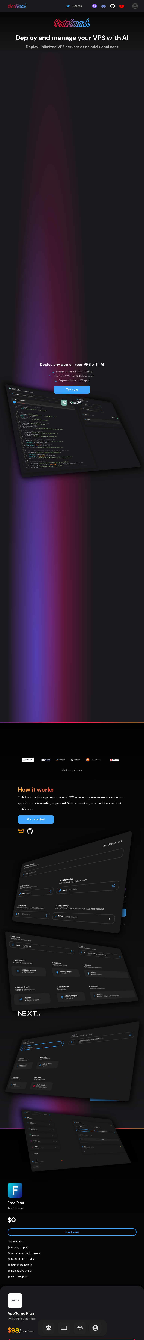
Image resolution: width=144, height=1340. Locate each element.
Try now (72, 389)
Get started (36, 819)
